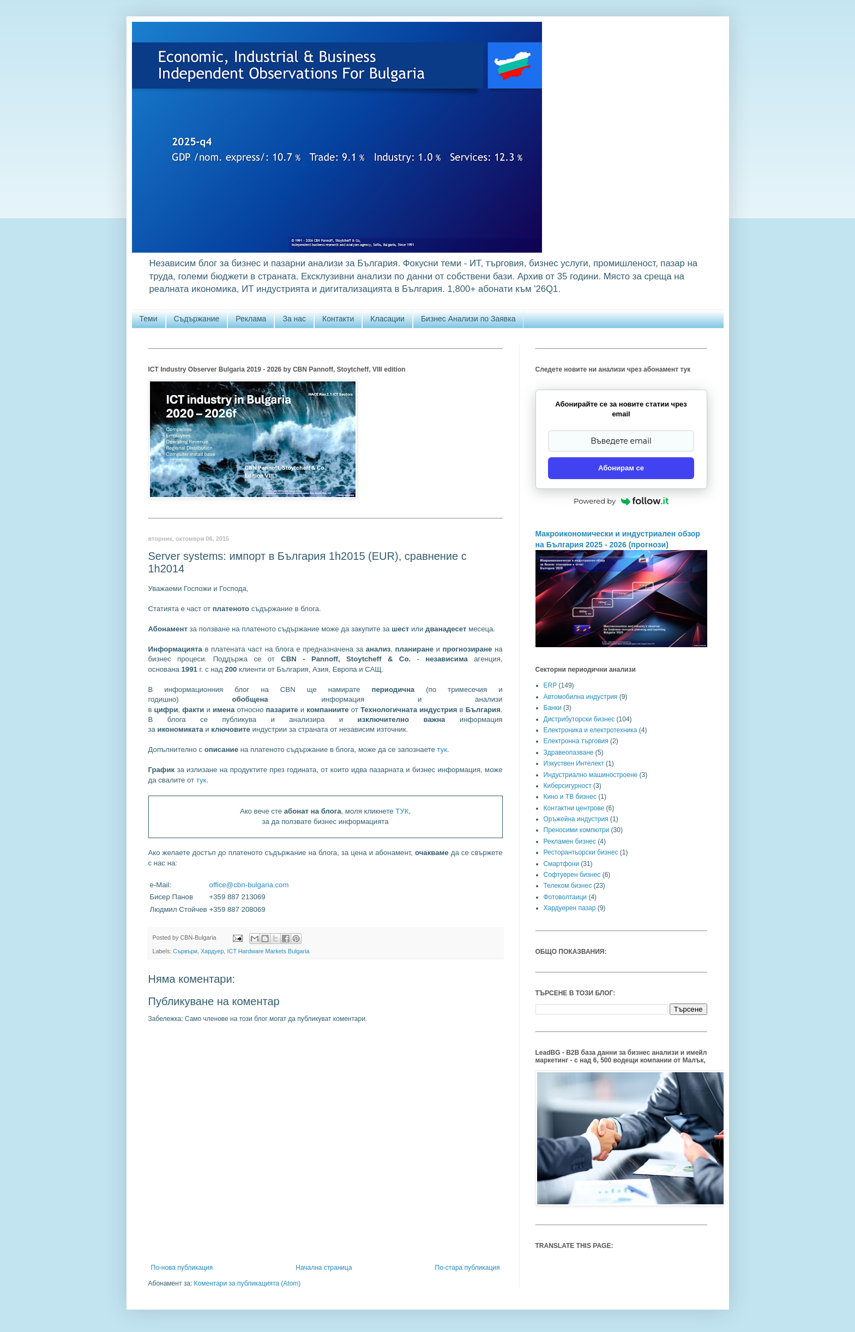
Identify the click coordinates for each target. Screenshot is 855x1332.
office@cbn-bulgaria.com (249, 885)
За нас (294, 318)
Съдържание (197, 318)
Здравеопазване (569, 752)
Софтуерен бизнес (572, 875)
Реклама (251, 318)
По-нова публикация (182, 1267)
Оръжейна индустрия (576, 819)
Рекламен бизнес (570, 841)
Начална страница (324, 1267)
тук (442, 749)
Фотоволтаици (565, 897)
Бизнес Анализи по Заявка (468, 318)
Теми (149, 318)
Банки (553, 708)
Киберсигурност (568, 786)
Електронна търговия (576, 741)
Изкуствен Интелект (574, 763)
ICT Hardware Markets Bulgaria (268, 951)
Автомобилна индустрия (581, 697)
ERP (550, 685)
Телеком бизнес (568, 885)
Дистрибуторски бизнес (579, 719)
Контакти (338, 318)
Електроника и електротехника (590, 730)
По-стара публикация (467, 1267)
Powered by (621, 501)
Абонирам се (621, 468)
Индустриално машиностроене (591, 775)
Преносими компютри (577, 830)
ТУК (401, 811)
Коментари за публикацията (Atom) (247, 1283)
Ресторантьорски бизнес (581, 852)
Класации (387, 318)
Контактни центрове (574, 808)
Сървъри (185, 951)
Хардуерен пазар (570, 908)
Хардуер (212, 951)
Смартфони (561, 864)
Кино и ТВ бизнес (570, 797)
